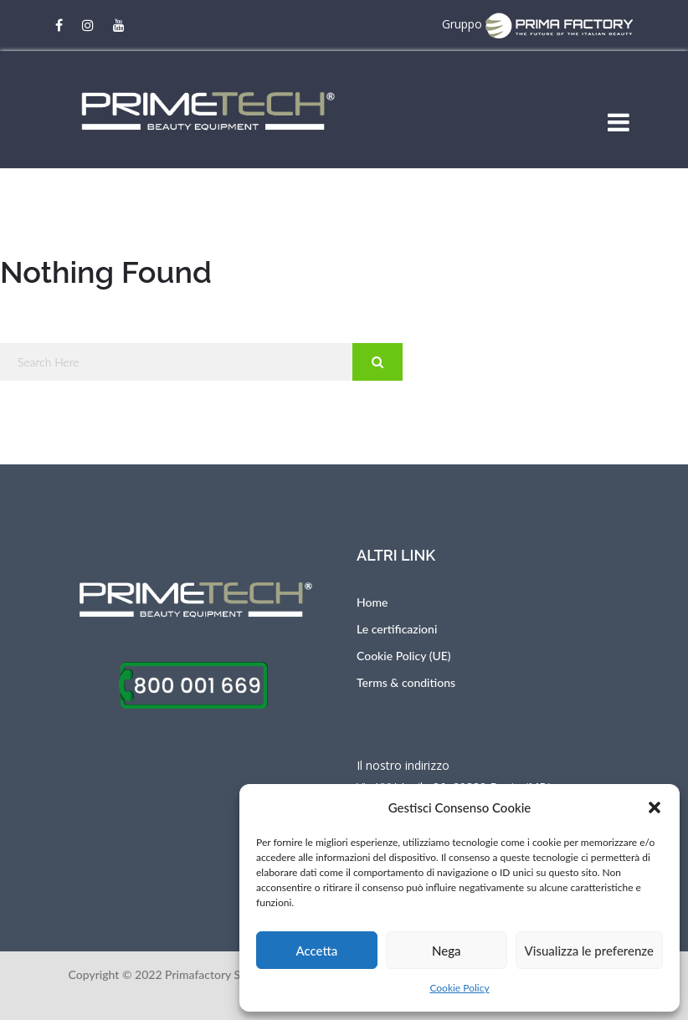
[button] (654, 807)
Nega (446, 950)
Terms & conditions (406, 682)
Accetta (316, 950)
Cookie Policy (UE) (404, 655)
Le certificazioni (397, 629)
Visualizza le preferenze (589, 950)
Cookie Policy (459, 988)
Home (372, 602)
